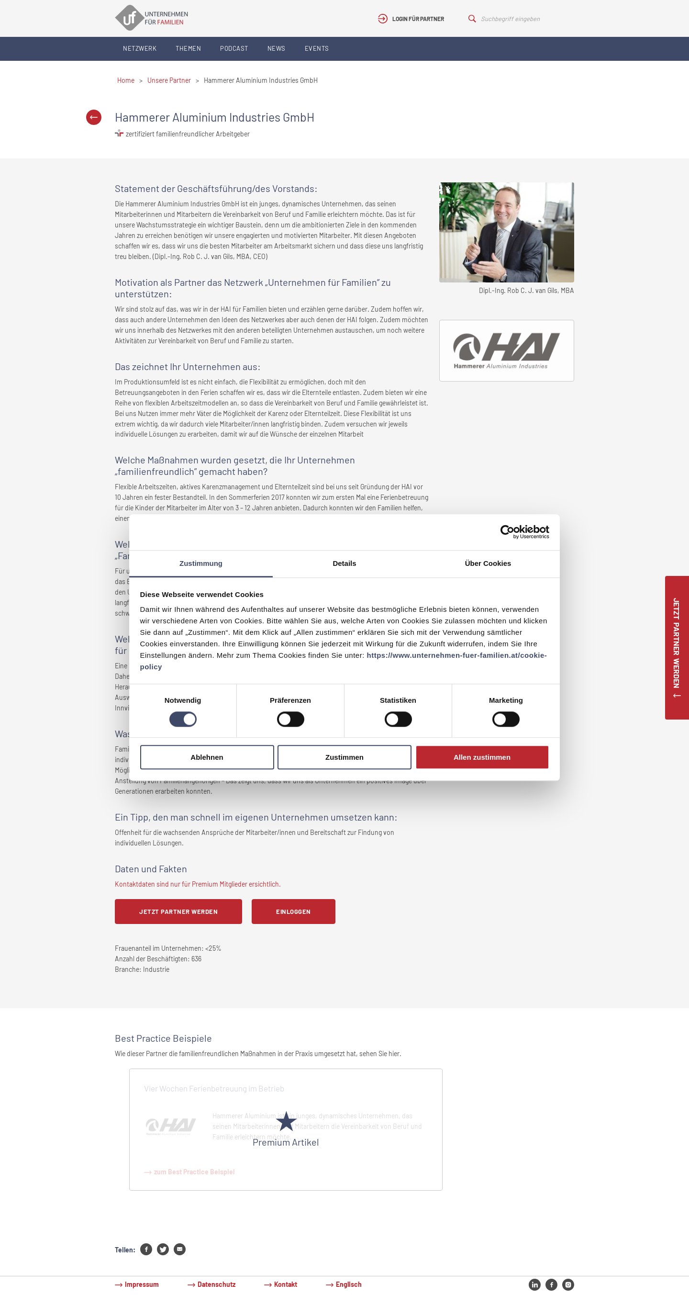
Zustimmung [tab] (200, 563)
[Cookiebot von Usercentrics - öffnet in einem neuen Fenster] (507, 532)
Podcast (234, 48)
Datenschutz (216, 1284)
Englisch (349, 1284)
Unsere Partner (169, 80)
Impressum (142, 1284)
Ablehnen (206, 758)
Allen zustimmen (482, 758)
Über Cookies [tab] (488, 563)
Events (317, 48)
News (276, 48)
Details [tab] (344, 563)
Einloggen (293, 911)
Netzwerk (139, 48)
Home (125, 80)
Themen (188, 48)
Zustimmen (344, 758)
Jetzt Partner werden (178, 911)
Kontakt (285, 1284)
